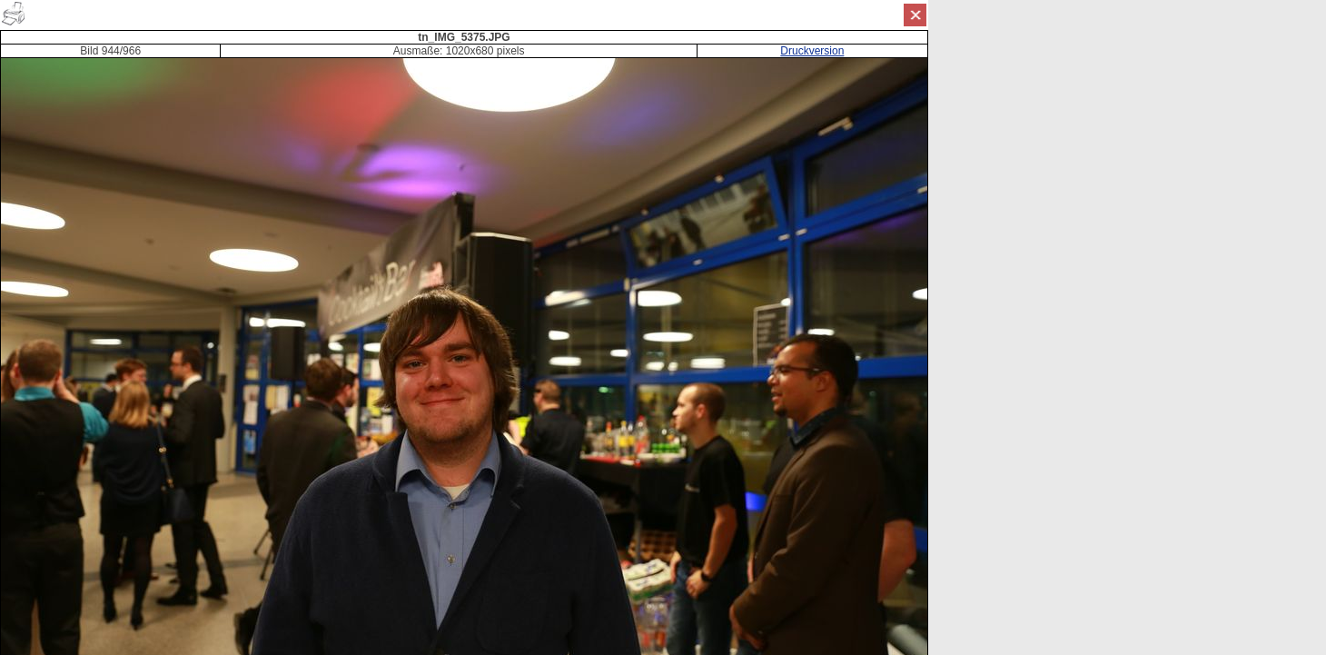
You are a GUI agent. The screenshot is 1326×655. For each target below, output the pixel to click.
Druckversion (812, 51)
